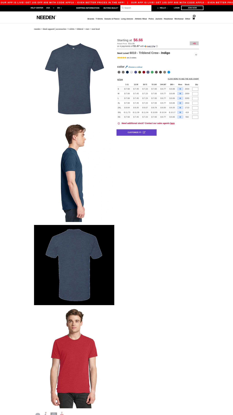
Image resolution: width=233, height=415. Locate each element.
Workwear (179, 19)
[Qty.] (195, 82)
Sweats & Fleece (111, 19)
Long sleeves (127, 19)
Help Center (37, 8)
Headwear (168, 19)
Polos (151, 19)
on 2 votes (131, 51)
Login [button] (177, 8)
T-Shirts (99, 19)
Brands (91, 19)
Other (187, 19)
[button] (157, 39)
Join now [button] (192, 8)
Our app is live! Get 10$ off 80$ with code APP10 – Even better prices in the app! (118, 2)
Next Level (124, 46)
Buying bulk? (111, 8)
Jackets (158, 19)
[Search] (136, 7)
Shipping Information (87, 8)
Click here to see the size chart (185, 73)
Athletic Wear (141, 19)
